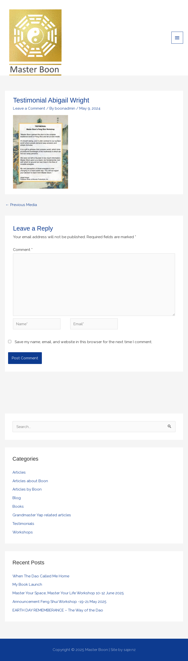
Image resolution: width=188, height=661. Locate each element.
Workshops (22, 532)
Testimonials (23, 523)
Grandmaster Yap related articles (41, 515)
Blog (16, 497)
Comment (23, 249)
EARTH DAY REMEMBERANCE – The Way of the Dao (57, 610)
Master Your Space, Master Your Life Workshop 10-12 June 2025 (68, 593)
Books (18, 506)
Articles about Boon (30, 481)
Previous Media (21, 204)
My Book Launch (27, 584)
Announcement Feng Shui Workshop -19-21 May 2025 (59, 601)
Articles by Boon (27, 489)
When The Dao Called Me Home (40, 576)
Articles (19, 472)
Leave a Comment (29, 108)
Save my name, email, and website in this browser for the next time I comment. (83, 341)
